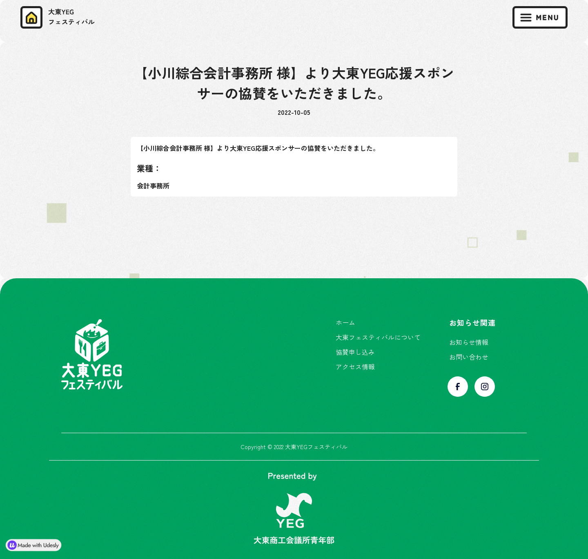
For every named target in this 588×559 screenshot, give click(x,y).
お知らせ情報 (468, 342)
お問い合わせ (468, 356)
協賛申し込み (355, 352)
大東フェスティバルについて (378, 337)
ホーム (345, 322)
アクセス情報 (355, 366)
